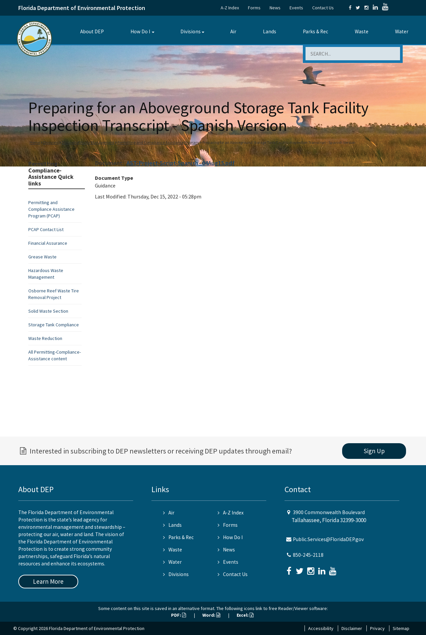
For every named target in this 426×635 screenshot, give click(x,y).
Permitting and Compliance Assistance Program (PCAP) (51, 209)
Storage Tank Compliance (53, 325)
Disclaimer (351, 628)
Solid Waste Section (48, 311)
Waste (361, 31)
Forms (254, 8)
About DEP (92, 31)
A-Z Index (230, 8)
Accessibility (320, 628)
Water (401, 31)
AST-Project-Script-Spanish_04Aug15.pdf (180, 163)
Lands (269, 31)
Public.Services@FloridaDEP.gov (328, 539)
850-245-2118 (308, 555)
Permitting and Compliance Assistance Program (158, 142)
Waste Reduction (45, 338)
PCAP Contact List (46, 229)
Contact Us (323, 8)
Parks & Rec (315, 31)
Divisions (190, 31)
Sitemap (401, 628)
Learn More (48, 581)
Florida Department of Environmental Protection (81, 8)
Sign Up (374, 451)
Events (296, 8)
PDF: (178, 615)
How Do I (140, 31)
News (275, 8)
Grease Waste (42, 257)
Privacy (377, 628)
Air (233, 31)
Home (35, 142)
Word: (211, 615)
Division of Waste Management (88, 142)
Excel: (245, 615)
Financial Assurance (47, 243)
